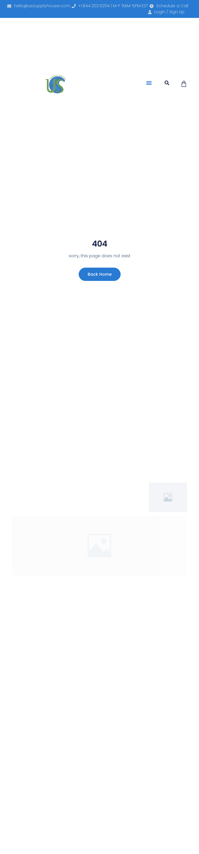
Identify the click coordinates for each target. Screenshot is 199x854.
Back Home (100, 274)
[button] (149, 83)
